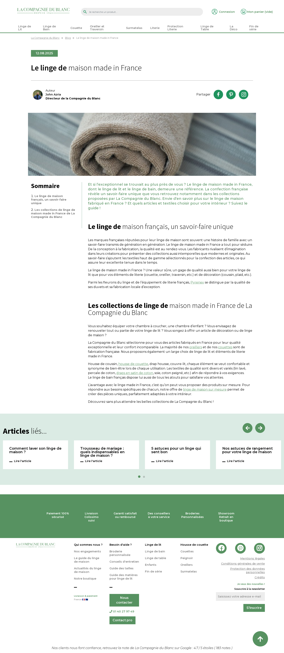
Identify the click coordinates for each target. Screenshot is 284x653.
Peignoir (186, 558)
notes (223, 648)
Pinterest (231, 94)
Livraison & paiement (89, 598)
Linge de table (155, 558)
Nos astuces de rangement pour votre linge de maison (247, 450)
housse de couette (133, 364)
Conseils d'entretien (124, 561)
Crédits (260, 577)
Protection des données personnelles (247, 570)
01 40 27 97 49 (121, 611)
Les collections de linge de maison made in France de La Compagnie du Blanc (53, 213)
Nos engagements (87, 551)
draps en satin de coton (134, 373)
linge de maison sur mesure (205, 389)
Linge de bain (155, 551)
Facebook (218, 94)
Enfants (150, 565)
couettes (225, 347)
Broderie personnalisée (119, 553)
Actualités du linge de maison (87, 570)
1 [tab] (140, 477)
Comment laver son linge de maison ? (35, 450)
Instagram (243, 94)
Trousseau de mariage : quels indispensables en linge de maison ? (102, 452)
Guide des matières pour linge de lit (123, 576)
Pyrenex (197, 282)
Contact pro (122, 620)
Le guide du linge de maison (86, 559)
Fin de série (153, 571)
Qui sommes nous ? (88, 544)
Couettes (187, 551)
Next (260, 428)
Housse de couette (194, 544)
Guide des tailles (121, 568)
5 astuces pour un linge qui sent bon (176, 450)
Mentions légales (252, 558)
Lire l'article (22, 461)
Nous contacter (124, 600)
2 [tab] (145, 477)
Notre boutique (85, 578)
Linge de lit (153, 544)
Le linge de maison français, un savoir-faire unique (48, 199)
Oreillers (186, 565)
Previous (247, 428)
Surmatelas (188, 571)
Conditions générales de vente (243, 563)
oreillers (195, 347)
